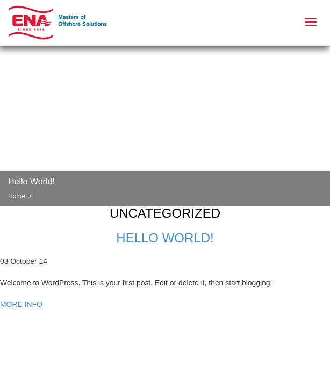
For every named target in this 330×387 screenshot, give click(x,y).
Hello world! (164, 238)
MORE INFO (21, 304)
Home (16, 196)
